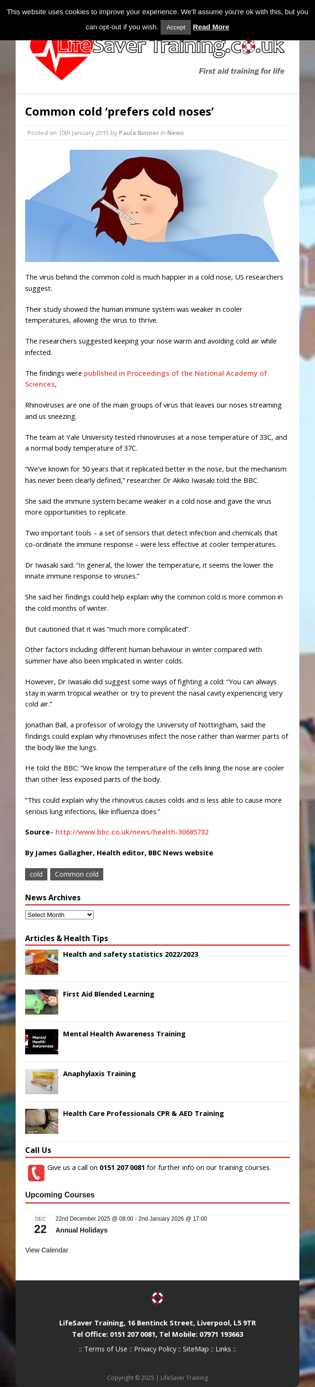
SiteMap (196, 1348)
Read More (211, 27)
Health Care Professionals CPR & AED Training (143, 1113)
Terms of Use (105, 1348)
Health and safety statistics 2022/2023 (130, 954)
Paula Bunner (139, 132)
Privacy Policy (155, 1348)
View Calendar (46, 1250)
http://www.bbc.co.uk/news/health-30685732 (131, 831)
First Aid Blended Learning (108, 993)
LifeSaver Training (184, 1378)
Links (223, 1348)
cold (36, 874)
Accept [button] (175, 27)
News (175, 132)
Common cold (77, 874)
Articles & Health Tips (66, 938)
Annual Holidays (81, 1230)
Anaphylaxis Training (99, 1073)
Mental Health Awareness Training (124, 1033)
